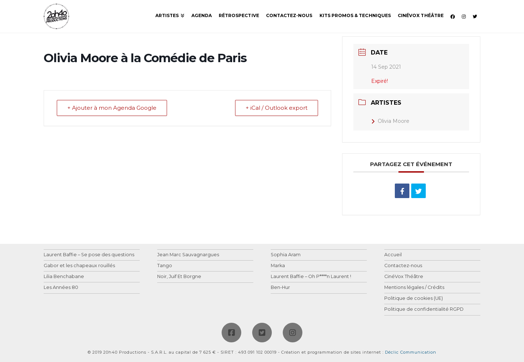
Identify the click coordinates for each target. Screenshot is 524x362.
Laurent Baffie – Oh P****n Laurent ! (311, 276)
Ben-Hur (280, 287)
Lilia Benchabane (64, 276)
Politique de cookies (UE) (413, 298)
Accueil (393, 255)
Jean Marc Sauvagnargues (188, 255)
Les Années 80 (61, 287)
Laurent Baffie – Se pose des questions (89, 255)
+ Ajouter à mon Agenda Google (111, 108)
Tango (164, 266)
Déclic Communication (410, 352)
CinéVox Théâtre (403, 276)
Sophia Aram (286, 255)
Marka (278, 266)
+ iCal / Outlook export (276, 108)
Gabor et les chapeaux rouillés (79, 266)
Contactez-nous (403, 266)
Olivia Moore (390, 121)
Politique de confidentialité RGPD (424, 309)
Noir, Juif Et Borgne (179, 276)
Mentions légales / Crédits (414, 287)
